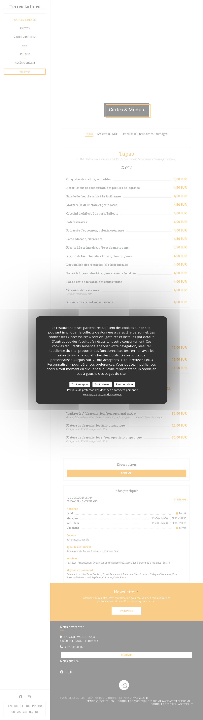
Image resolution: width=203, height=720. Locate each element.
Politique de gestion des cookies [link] (102, 394)
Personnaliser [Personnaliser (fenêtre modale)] (124, 384)
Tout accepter (80, 384)
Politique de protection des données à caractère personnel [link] (103, 389)
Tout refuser (102, 384)
